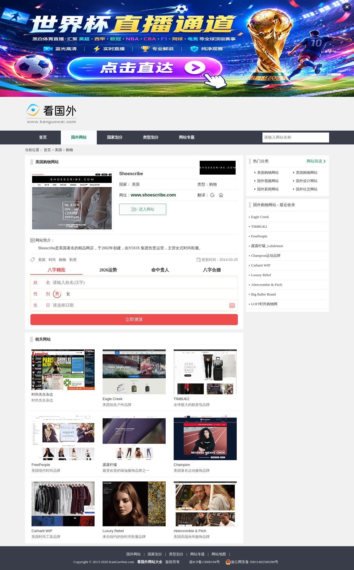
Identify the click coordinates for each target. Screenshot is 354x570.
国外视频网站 (268, 181)
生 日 (41, 305)
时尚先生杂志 (42, 394)
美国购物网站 (47, 162)
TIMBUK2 (181, 399)
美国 (58, 150)
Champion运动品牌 (265, 255)
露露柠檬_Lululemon (267, 246)
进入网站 (146, 209)
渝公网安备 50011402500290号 (251, 562)
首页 (43, 137)
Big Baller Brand (263, 294)
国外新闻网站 (268, 189)
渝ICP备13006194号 (204, 562)
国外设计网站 (306, 181)
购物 (69, 150)
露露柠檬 (110, 465)
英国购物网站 (306, 172)
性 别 (41, 294)
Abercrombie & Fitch (190, 531)
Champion (182, 465)
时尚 (52, 260)
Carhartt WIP (42, 531)
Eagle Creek (113, 399)
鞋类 (73, 260)
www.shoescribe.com (153, 195)
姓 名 (41, 282)
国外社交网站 (306, 189)
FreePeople (41, 465)
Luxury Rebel (113, 531)
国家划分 (115, 137)
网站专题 (186, 137)
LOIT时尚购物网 (264, 304)
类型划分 (150, 137)
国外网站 (79, 137)
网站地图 (219, 554)
